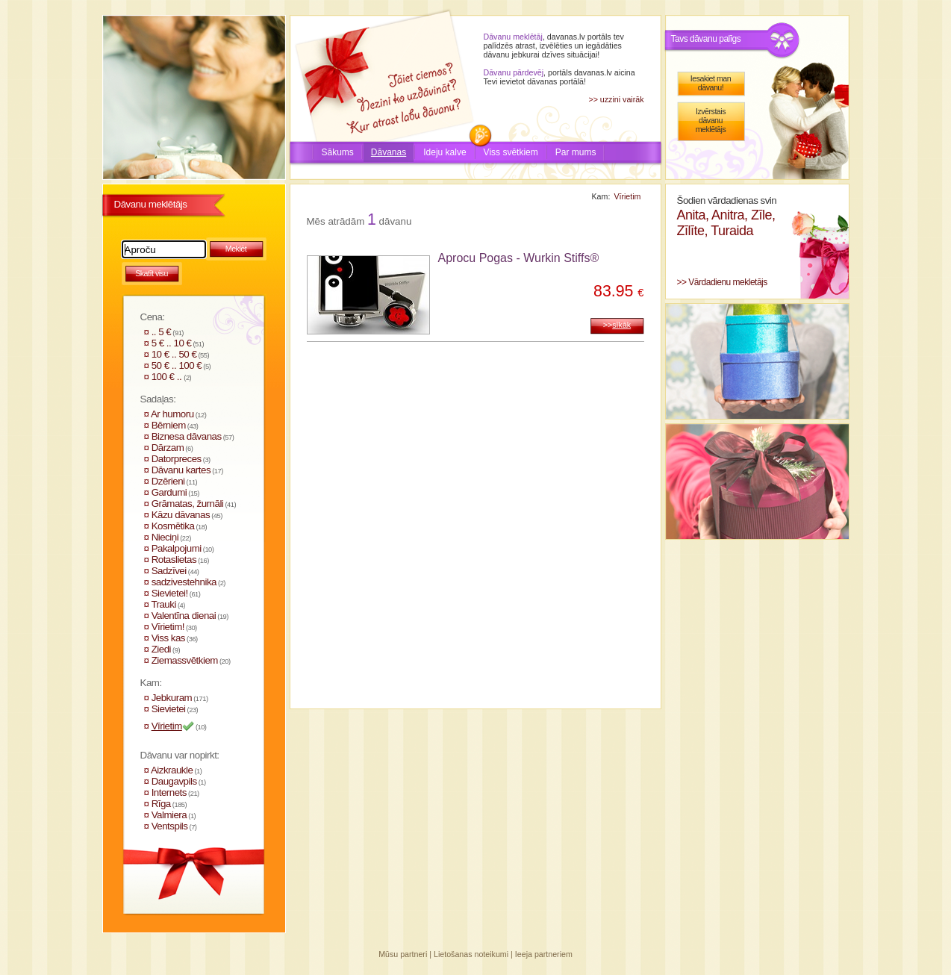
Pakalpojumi (177, 548)
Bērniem (169, 425)
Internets (169, 792)
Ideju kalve (444, 152)
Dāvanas (388, 152)
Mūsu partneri (402, 954)
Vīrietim (167, 726)
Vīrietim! (168, 626)
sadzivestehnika (184, 582)
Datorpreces (177, 458)
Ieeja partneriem (544, 954)
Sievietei (169, 708)
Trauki (163, 604)
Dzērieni (168, 481)
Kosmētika (173, 526)
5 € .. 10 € (172, 343)
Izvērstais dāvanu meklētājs (711, 120)
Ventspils (170, 826)
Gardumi (169, 492)
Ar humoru (172, 414)
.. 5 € (162, 331)
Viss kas (168, 638)
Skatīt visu (151, 273)
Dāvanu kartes (181, 470)
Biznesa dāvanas (187, 436)
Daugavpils (174, 781)
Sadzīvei (169, 570)
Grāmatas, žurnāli (188, 503)
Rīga (161, 803)
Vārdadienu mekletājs (727, 282)
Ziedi (161, 649)
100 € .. (168, 376)
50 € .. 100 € (177, 365)
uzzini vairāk (622, 99)
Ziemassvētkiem (185, 660)
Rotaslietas (174, 559)
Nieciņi (165, 537)
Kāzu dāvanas (181, 514)
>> (617, 324)
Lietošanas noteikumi (471, 954)
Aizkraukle (172, 770)
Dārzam (168, 447)
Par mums (575, 152)
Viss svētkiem (511, 152)
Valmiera (169, 814)
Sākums (338, 152)
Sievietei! (170, 593)
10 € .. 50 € (174, 354)
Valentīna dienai (184, 615)
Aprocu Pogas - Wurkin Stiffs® (518, 258)
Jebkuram (172, 697)
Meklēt (235, 248)
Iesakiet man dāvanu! (710, 83)
